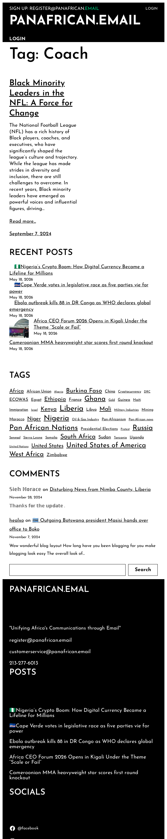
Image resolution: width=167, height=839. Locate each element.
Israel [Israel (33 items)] (34, 410)
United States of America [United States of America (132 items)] (106, 445)
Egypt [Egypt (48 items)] (36, 400)
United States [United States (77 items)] (47, 446)
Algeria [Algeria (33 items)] (58, 391)
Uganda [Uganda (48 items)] (137, 437)
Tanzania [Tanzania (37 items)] (120, 437)
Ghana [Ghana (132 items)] (95, 399)
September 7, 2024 (30, 234)
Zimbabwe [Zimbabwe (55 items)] (57, 455)
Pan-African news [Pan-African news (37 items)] (141, 419)
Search (143, 569)
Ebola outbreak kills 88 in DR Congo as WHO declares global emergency (81, 744)
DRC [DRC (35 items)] (147, 391)
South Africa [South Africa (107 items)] (78, 437)
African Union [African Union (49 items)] (39, 392)
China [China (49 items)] (110, 392)
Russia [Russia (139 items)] (143, 428)
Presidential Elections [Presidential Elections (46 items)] (99, 429)
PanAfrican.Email (75, 21)
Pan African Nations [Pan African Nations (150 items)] (43, 428)
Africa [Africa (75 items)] (16, 391)
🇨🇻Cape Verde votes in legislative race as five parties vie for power (79, 728)
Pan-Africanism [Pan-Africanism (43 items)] (114, 419)
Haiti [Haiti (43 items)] (137, 400)
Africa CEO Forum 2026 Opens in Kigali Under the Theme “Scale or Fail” (77, 760)
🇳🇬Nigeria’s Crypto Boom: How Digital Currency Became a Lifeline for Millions (77, 713)
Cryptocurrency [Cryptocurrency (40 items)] (129, 391)
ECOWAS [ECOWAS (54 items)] (18, 400)
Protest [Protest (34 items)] (125, 429)
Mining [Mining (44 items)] (147, 409)
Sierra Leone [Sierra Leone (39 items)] (32, 437)
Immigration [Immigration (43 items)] (18, 409)
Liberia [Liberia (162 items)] (71, 408)
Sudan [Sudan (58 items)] (104, 437)
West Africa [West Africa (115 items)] (26, 454)
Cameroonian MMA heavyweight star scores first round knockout (81, 342)
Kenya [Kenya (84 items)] (49, 409)
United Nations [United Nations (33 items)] (18, 446)
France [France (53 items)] (75, 400)
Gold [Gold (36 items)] (111, 400)
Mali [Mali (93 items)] (105, 409)
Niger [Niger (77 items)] (34, 419)
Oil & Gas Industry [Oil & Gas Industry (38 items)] (85, 419)
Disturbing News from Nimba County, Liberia (100, 489)
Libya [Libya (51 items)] (91, 410)
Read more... (22, 221)
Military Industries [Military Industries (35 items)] (126, 409)
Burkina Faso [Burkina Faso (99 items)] (84, 391)
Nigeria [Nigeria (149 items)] (56, 418)
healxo (16, 520)
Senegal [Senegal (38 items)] (14, 437)
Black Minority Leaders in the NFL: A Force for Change (40, 98)
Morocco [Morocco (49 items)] (16, 419)
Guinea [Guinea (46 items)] (124, 400)
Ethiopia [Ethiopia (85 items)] (55, 399)
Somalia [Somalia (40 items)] (51, 437)
